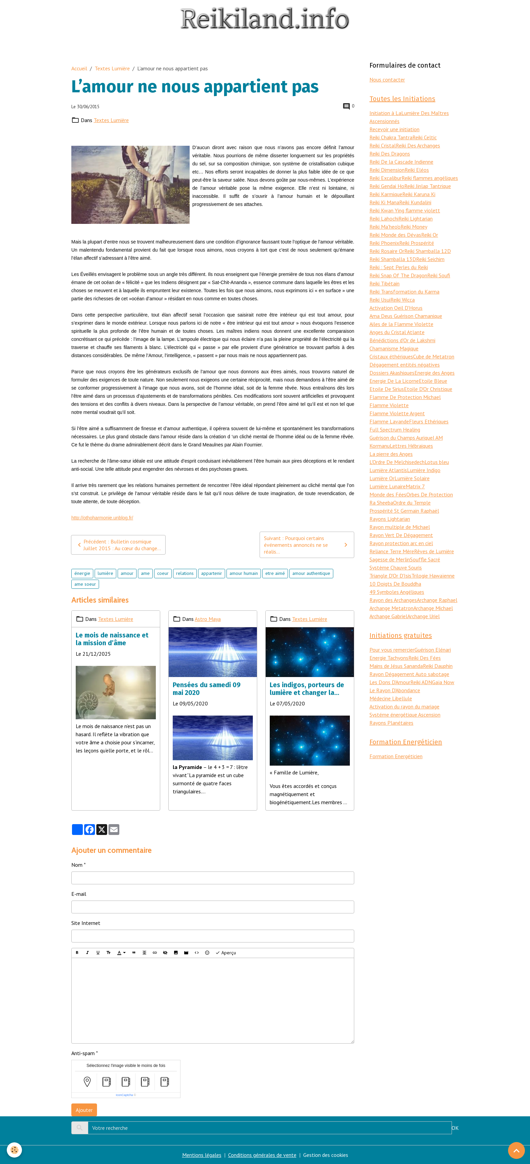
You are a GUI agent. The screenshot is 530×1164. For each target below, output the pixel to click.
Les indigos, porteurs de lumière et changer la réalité (307, 689)
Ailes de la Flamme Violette (401, 324)
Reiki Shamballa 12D (427, 251)
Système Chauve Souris (395, 567)
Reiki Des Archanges (418, 145)
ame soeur (85, 584)
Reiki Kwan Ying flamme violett (404, 210)
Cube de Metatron (433, 356)
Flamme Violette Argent (397, 413)
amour (127, 573)
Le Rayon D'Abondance (394, 690)
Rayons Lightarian (389, 518)
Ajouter (84, 1110)
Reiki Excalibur (385, 177)
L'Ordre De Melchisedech (397, 462)
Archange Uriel (423, 616)
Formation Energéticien (396, 756)
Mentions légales (201, 1154)
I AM (438, 437)
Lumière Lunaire (387, 486)
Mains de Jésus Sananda (396, 665)
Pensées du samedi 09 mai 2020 (207, 689)
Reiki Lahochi (384, 218)
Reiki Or (429, 234)
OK (455, 1127)
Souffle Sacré (425, 559)
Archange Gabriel (388, 616)
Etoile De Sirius (386, 389)
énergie (82, 573)
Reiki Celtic (424, 137)
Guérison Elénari (432, 649)
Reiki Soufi (438, 275)
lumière (105, 573)
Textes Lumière (112, 68)
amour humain (244, 573)
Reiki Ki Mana (384, 202)
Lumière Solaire (412, 478)
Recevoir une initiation (394, 129)
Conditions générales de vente (262, 1154)
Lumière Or (381, 478)
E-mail (78, 893)
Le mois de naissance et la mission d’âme (112, 639)
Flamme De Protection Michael (405, 397)
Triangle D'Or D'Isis (390, 575)
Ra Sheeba (381, 502)
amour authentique (311, 573)
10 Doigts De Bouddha (395, 583)
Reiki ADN (421, 682)
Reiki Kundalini (415, 202)
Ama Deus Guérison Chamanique (405, 315)
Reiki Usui (379, 299)
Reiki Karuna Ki (418, 194)
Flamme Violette (389, 405)
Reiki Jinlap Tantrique (427, 186)
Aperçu (225, 953)
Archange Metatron (391, 608)
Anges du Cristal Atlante (397, 332)
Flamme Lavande (389, 421)
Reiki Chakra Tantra (390, 137)
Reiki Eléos (417, 169)
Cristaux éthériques (391, 356)
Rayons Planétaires (391, 722)
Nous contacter (387, 79)
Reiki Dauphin (438, 665)
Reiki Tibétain (384, 283)
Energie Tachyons (388, 657)
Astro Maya (208, 618)
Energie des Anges (434, 372)
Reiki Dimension (387, 169)
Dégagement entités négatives (404, 364)
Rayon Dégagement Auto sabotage (409, 674)
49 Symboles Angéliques (396, 591)
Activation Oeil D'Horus (396, 307)
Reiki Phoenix (384, 242)
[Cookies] (14, 1150)
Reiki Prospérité (416, 242)
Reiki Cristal (382, 145)
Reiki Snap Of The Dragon (398, 275)
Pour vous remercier (391, 649)
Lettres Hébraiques (411, 445)
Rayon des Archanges (393, 600)
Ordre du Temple (412, 502)
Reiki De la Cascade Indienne (401, 161)
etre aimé (275, 573)
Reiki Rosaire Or (386, 251)
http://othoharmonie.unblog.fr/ (102, 517)
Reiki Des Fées (424, 657)
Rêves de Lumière (434, 551)
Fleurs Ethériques (429, 421)
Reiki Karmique (385, 194)
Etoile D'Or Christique (428, 389)
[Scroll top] (516, 1150)
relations (185, 573)
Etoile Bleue (433, 380)
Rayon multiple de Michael (399, 526)
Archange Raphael (437, 600)
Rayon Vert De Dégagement (401, 535)
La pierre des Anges (391, 453)
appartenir (211, 573)
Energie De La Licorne (394, 380)
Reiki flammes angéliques (430, 177)
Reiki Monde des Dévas (395, 234)
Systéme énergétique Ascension (404, 714)
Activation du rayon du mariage (404, 706)
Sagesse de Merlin (389, 559)
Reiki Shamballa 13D (392, 259)
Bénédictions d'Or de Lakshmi (402, 340)
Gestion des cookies (325, 1154)
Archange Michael (433, 608)
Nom (76, 864)
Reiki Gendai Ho (386, 186)
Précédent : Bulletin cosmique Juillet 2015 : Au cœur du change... (118, 545)
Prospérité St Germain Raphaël (404, 510)
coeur (163, 573)
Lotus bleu (437, 462)
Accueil (79, 68)
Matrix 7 (415, 486)
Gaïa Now (443, 682)
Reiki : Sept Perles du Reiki (398, 267)
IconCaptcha (124, 1095)
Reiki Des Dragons (389, 153)
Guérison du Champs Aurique (401, 437)
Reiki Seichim (430, 259)
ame (145, 573)
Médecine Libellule (390, 698)
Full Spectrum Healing (394, 429)
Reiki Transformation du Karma (404, 291)
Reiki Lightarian (416, 218)
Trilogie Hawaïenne (433, 575)
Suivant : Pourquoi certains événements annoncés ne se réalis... (307, 545)
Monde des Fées (387, 494)
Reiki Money (414, 226)
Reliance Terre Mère (391, 551)
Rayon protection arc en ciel (401, 543)
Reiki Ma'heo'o (385, 226)
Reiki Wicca (402, 299)
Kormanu (379, 445)
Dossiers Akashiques (391, 372)
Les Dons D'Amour (389, 682)
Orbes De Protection (429, 494)
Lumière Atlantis (388, 470)
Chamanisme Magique (393, 348)
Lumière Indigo (423, 470)
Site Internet (85, 922)
